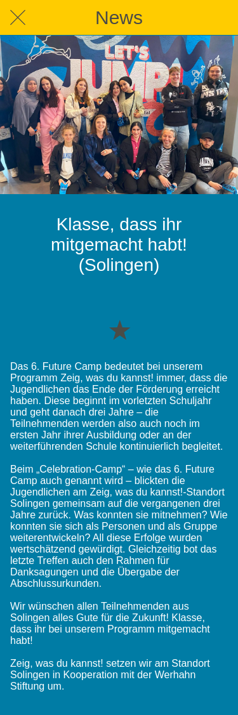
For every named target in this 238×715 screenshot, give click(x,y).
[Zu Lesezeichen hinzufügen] (119, 329)
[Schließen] (17, 17)
